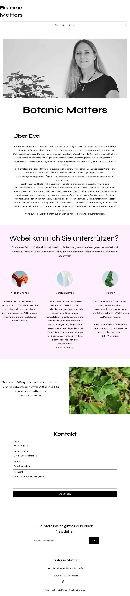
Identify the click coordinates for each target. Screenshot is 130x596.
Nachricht (18, 472)
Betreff (17, 462)
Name (16, 441)
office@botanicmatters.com (66, 575)
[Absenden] (65, 494)
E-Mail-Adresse (21, 451)
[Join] (94, 540)
